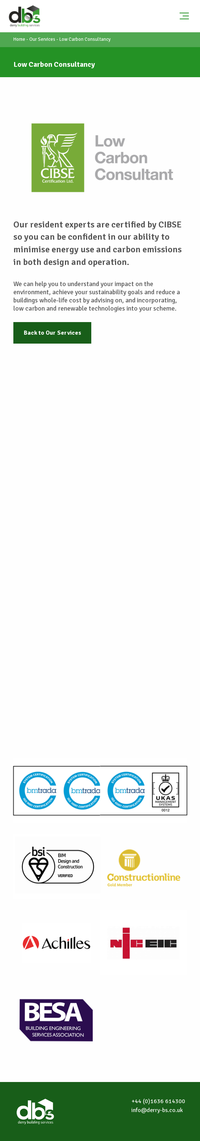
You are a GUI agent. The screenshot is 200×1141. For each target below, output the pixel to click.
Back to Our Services (52, 333)
